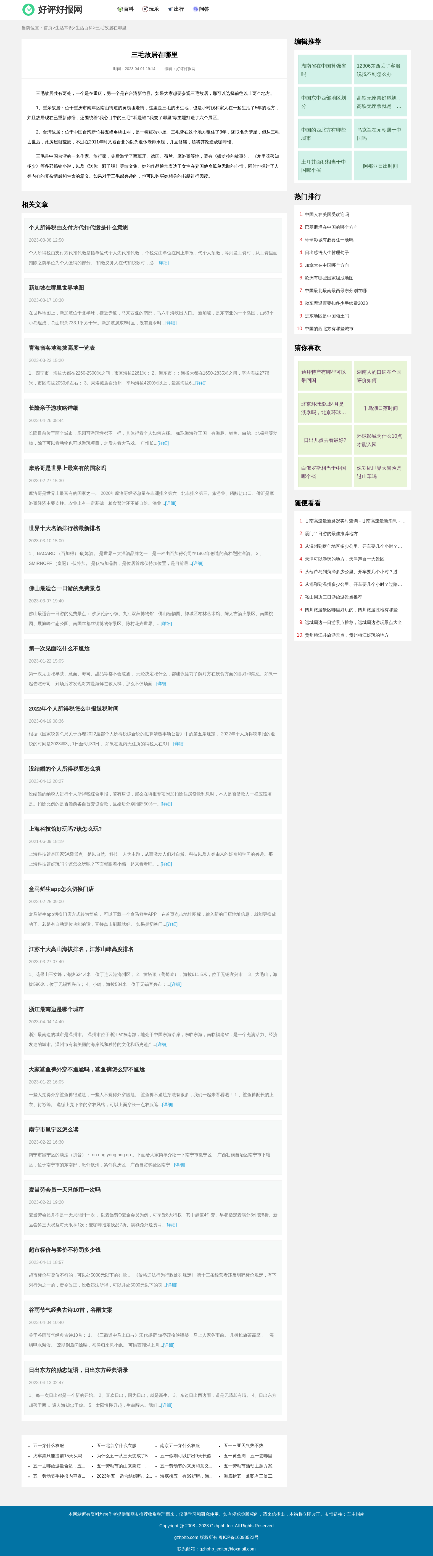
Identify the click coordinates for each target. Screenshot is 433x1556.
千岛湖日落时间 (380, 408)
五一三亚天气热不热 (243, 1445)
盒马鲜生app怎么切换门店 (61, 889)
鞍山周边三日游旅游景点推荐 (333, 597)
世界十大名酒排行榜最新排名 (65, 528)
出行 (179, 9)
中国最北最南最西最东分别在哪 (336, 290)
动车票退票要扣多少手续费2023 (336, 303)
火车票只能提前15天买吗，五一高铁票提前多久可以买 (86, 1455)
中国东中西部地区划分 (323, 102)
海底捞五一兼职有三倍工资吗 (252, 1476)
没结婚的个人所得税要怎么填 (65, 769)
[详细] (163, 262)
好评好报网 (60, 10)
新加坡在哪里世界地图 (56, 288)
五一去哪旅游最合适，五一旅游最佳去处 (73, 1466)
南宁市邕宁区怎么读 (53, 1130)
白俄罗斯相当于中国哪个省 (323, 472)
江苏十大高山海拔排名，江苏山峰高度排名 (81, 949)
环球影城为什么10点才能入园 (379, 440)
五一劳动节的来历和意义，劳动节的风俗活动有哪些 (211, 1466)
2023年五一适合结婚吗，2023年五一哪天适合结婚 (146, 1476)
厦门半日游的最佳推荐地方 (331, 533)
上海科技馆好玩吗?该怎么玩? (65, 829)
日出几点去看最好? (325, 440)
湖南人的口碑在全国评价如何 (379, 376)
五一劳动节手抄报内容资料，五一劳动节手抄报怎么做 (86, 1476)
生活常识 (64, 27)
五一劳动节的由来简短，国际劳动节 (132, 1466)
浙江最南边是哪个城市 (56, 1009)
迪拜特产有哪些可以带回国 (323, 376)
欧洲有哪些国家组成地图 (329, 278)
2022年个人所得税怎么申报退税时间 (73, 709)
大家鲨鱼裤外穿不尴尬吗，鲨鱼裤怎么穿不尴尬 (87, 1069)
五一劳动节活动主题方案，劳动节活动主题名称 (270, 1466)
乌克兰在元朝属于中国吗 (379, 134)
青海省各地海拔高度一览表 (62, 348)
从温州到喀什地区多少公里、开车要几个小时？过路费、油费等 (355, 546)
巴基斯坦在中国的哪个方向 (331, 227)
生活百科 (84, 27)
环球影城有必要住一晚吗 (329, 239)
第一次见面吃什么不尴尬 (59, 648)
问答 (204, 9)
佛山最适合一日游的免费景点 (65, 588)
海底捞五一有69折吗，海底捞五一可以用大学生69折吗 (213, 1476)
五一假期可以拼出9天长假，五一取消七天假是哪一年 (212, 1455)
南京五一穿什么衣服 (180, 1445)
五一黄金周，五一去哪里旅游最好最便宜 (263, 1455)
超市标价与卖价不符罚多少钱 (65, 1250)
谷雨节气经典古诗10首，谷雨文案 (70, 1310)
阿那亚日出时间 (380, 166)
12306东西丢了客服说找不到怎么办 (378, 70)
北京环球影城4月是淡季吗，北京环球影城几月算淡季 (323, 409)
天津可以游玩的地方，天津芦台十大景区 (344, 559)
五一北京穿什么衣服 (116, 1445)
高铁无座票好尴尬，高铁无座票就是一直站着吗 (379, 102)
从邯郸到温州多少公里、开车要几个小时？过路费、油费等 (355, 584)
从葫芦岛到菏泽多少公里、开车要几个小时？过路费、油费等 (355, 571)
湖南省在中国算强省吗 (323, 70)
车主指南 (356, 1514)
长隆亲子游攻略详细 (53, 408)
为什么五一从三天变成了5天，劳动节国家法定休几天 (149, 1455)
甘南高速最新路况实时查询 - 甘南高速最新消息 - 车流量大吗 (355, 521)
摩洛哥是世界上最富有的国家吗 (67, 468)
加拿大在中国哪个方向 (327, 265)
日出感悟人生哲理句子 (327, 252)
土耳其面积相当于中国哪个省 (323, 166)
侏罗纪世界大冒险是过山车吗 (379, 472)
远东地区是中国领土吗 (327, 316)
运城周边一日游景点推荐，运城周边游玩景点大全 (353, 622)
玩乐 (154, 9)
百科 (129, 9)
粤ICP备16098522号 (238, 1537)
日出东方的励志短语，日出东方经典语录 (78, 1370)
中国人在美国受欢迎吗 (327, 214)
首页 (48, 27)
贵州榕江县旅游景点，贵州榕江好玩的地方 (347, 635)
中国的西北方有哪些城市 (323, 134)
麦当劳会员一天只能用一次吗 (65, 1190)
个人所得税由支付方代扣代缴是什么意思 (78, 228)
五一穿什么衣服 (48, 1445)
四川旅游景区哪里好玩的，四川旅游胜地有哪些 (351, 609)
